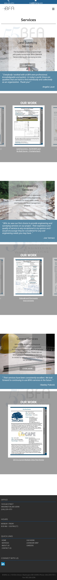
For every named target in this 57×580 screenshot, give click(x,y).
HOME (4, 540)
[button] (53, 9)
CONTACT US (6, 548)
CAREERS (30, 545)
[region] (28, 127)
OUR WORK (30, 540)
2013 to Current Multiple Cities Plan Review (28, 460)
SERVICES (5, 543)
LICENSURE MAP (32, 543)
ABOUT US (5, 545)
